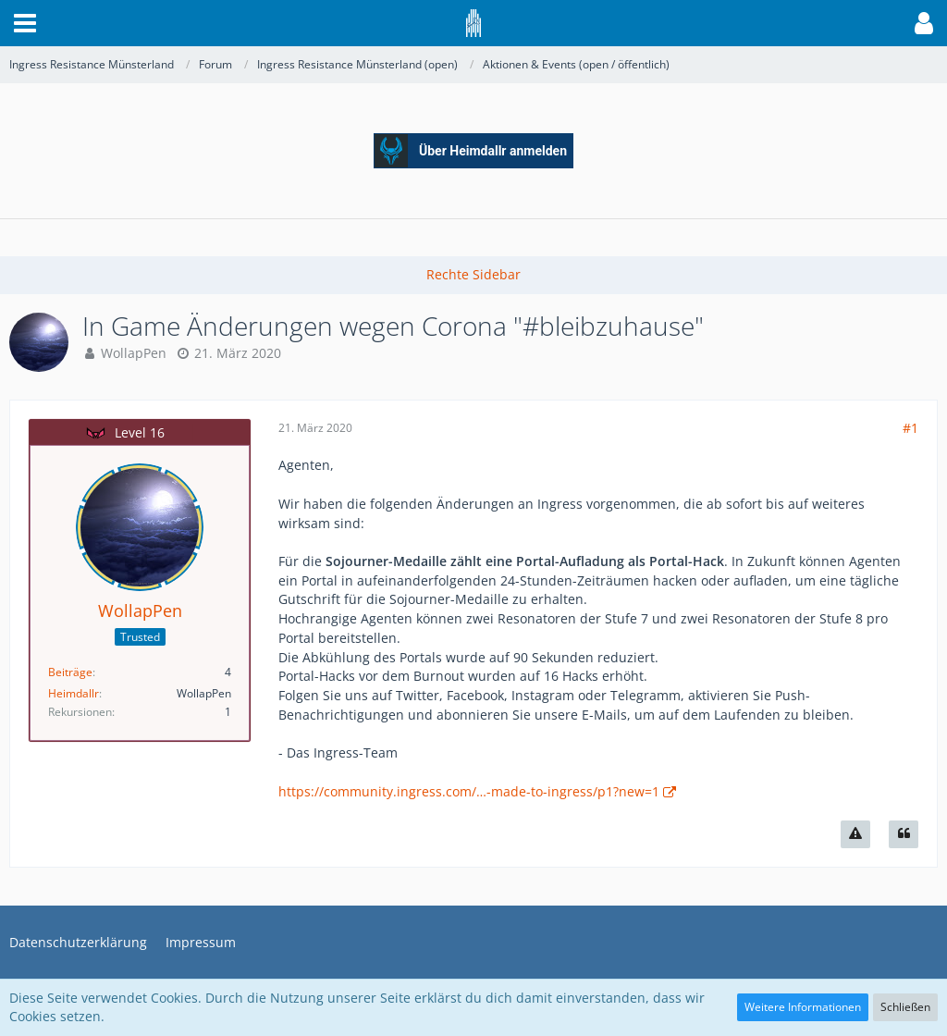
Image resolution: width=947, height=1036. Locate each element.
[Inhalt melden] (855, 834)
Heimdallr (73, 693)
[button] (25, 23)
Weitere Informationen (802, 1007)
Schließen (905, 1007)
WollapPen (133, 353)
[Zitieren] (903, 834)
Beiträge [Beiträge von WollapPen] (70, 672)
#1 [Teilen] (910, 428)
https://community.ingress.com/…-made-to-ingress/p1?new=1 (468, 791)
